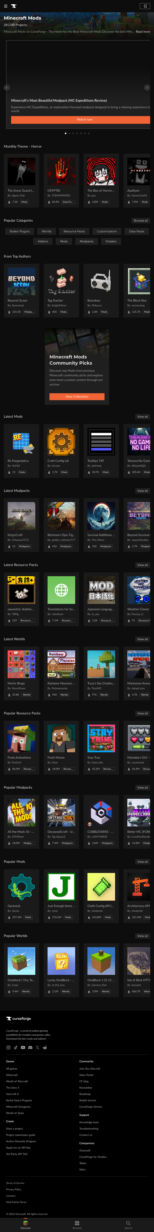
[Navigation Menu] (6, 6)
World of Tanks (15, 1113)
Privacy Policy (13, 1189)
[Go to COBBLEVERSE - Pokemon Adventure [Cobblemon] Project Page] (101, 822)
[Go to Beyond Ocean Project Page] (21, 291)
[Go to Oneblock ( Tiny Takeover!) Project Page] (21, 970)
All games (11, 1068)
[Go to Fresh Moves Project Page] (61, 748)
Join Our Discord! (89, 1068)
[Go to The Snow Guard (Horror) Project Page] (21, 181)
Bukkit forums (87, 1100)
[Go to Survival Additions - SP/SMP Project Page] (101, 525)
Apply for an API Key (18, 1147)
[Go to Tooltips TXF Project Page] (101, 451)
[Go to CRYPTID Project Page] (61, 181)
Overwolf (84, 1150)
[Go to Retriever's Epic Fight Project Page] (61, 525)
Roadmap (85, 1094)
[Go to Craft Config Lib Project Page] (61, 451)
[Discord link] (30, 1047)
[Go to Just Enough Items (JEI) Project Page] (61, 896)
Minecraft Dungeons (18, 1107)
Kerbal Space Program (19, 1100)
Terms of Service (15, 1183)
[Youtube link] (23, 1047)
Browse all (141, 220)
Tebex (82, 1163)
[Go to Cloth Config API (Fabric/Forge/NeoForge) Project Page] (101, 896)
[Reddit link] (45, 1047)
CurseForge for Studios (92, 1157)
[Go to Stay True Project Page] (101, 748)
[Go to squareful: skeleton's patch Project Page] (21, 599)
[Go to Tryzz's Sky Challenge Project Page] (101, 673)
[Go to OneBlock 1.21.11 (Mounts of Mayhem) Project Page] (101, 970)
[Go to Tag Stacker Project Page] (61, 291)
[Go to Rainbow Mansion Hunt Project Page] (61, 673)
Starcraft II (12, 1094)
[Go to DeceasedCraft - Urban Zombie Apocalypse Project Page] (61, 822)
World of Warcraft (17, 1081)
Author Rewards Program (21, 1141)
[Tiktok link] (15, 1047)
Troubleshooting (88, 1128)
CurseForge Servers (90, 1107)
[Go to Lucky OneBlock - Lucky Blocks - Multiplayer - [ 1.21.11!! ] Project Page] (61, 970)
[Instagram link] (8, 1047)
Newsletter (85, 1088)
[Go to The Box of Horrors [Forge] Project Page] (101, 181)
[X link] (37, 1047)
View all (143, 416)
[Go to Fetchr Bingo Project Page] (21, 673)
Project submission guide (20, 1135)
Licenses (11, 1196)
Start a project (14, 1128)
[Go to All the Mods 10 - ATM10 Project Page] (21, 822)
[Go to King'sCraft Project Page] (21, 525)
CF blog (83, 1081)
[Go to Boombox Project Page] (101, 291)
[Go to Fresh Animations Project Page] (21, 748)
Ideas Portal (86, 1075)
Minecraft (12, 1075)
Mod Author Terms (16, 1202)
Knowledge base (89, 1122)
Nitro (82, 1169)
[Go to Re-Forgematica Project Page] (21, 451)
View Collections (77, 396)
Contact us (85, 1135)
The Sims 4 (12, 1088)
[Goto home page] (14, 6)
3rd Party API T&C (17, 1154)
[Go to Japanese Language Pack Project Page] (101, 599)
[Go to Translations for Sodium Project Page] (61, 599)
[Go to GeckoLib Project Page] (21, 896)
